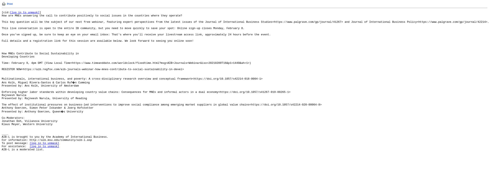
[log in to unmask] (24, 13)
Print (10, 4)
